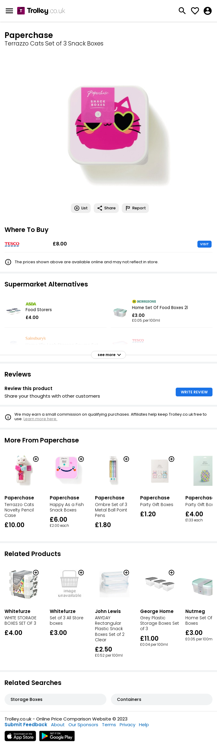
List (81, 208)
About (58, 724)
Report (135, 208)
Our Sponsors (83, 724)
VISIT (204, 244)
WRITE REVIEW (194, 392)
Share (106, 208)
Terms (109, 724)
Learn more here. (40, 419)
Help (144, 724)
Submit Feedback (26, 724)
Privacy (127, 724)
